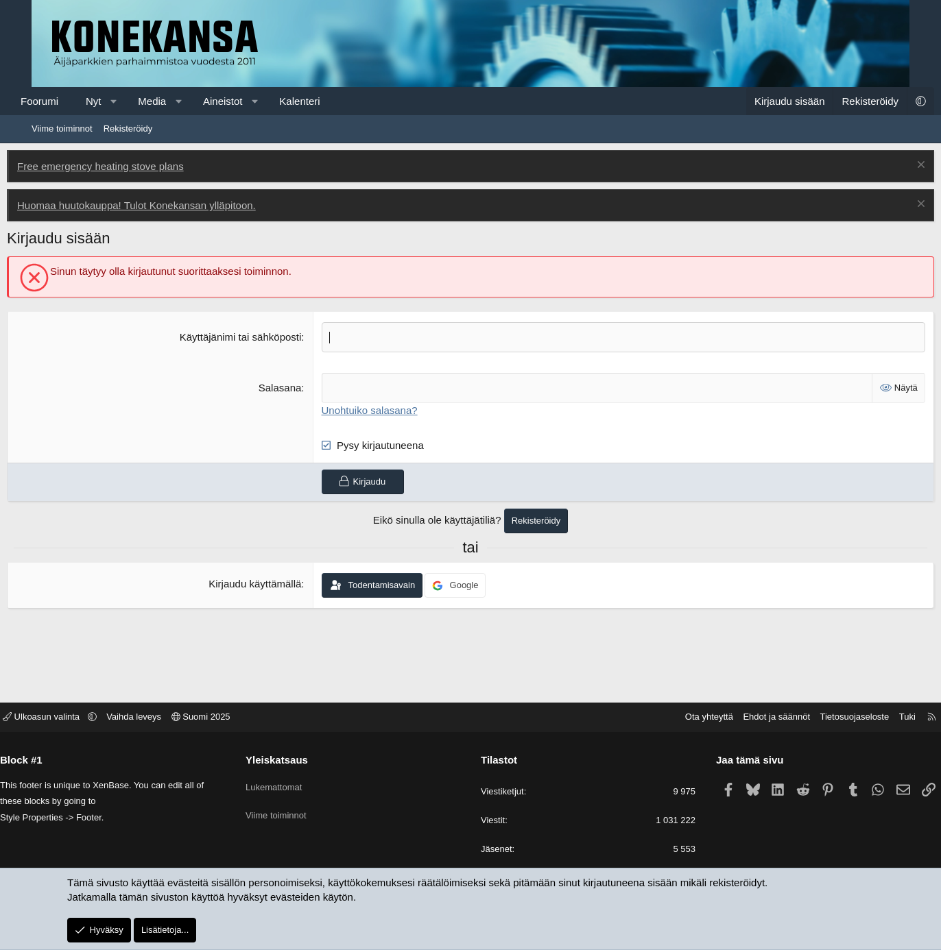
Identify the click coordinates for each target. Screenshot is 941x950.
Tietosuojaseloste (820, 718)
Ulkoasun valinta (77, 718)
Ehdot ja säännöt (741, 718)
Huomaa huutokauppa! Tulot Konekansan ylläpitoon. (161, 205)
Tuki (872, 718)
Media (177, 101)
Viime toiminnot (62, 128)
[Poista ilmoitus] (895, 166)
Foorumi (64, 101)
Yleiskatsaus (294, 760)
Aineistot (247, 101)
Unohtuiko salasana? (378, 409)
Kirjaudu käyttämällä (263, 583)
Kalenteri (324, 101)
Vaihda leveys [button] (168, 718)
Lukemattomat (291, 784)
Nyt (118, 101)
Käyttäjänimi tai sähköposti (249, 337)
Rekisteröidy (128, 128)
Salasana (288, 387)
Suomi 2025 (235, 718)
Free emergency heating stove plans (125, 166)
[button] (138, 101)
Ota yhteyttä (674, 718)
